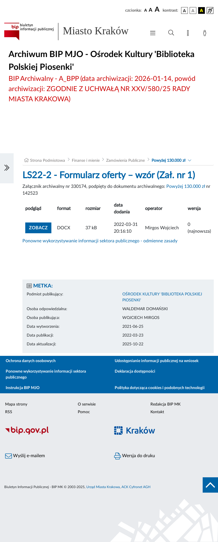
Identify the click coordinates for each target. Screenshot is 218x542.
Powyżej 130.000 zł (168, 161)
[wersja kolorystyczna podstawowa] (184, 10)
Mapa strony (16, 404)
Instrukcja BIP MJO (22, 388)
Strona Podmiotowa (47, 161)
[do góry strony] (210, 485)
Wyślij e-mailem (25, 456)
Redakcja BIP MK (165, 404)
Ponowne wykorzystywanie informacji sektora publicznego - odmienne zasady (99, 241)
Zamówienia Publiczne (125, 161)
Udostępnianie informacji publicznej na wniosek (156, 361)
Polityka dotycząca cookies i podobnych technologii (160, 388)
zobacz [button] (40, 227)
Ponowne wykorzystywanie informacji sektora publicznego (46, 374)
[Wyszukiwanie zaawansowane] (171, 33)
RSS (8, 412)
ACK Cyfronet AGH (135, 487)
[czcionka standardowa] (145, 10)
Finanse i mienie (86, 161)
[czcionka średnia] (150, 10)
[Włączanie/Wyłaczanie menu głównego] (152, 33)
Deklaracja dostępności (135, 371)
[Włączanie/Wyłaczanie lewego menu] (7, 168)
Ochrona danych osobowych (31, 361)
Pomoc (84, 412)
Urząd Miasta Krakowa (103, 487)
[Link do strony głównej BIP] (72, 31)
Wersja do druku (134, 456)
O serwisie (87, 404)
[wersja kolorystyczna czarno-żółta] (201, 10)
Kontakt (157, 412)
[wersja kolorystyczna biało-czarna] (193, 10)
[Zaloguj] (205, 34)
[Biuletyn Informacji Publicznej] (54, 433)
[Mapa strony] (189, 34)
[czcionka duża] (158, 10)
